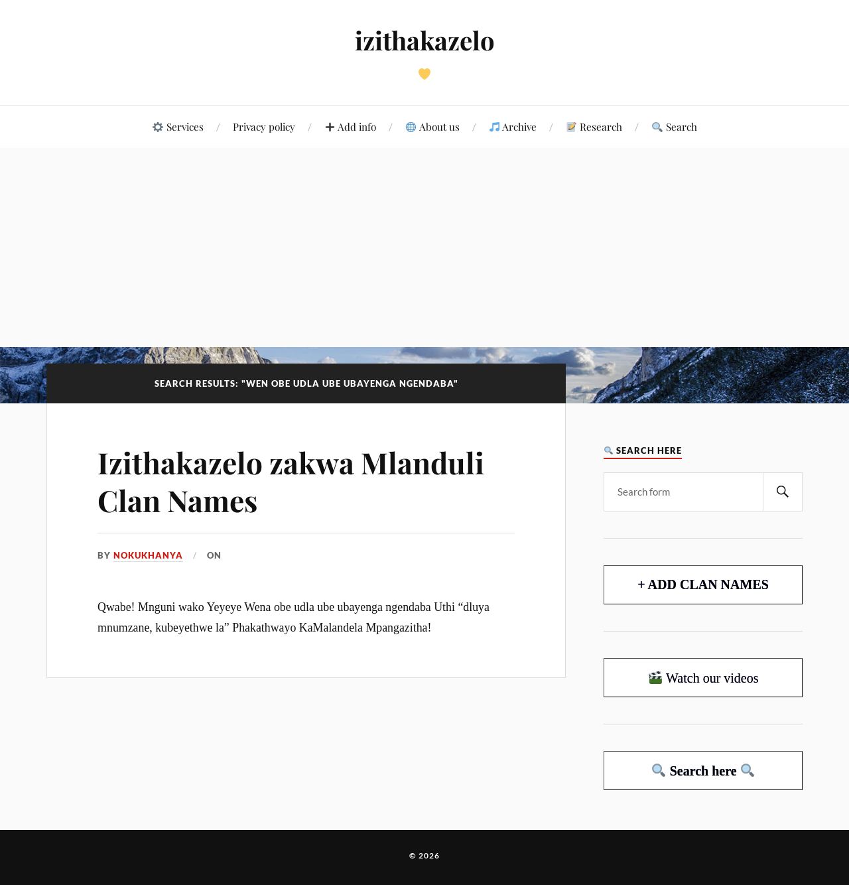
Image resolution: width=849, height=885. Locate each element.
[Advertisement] (424, 247)
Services (178, 126)
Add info (350, 126)
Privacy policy (264, 126)
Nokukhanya (148, 555)
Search (674, 126)
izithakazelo (425, 40)
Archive (513, 126)
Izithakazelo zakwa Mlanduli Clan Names (291, 480)
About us (432, 126)
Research (594, 126)
